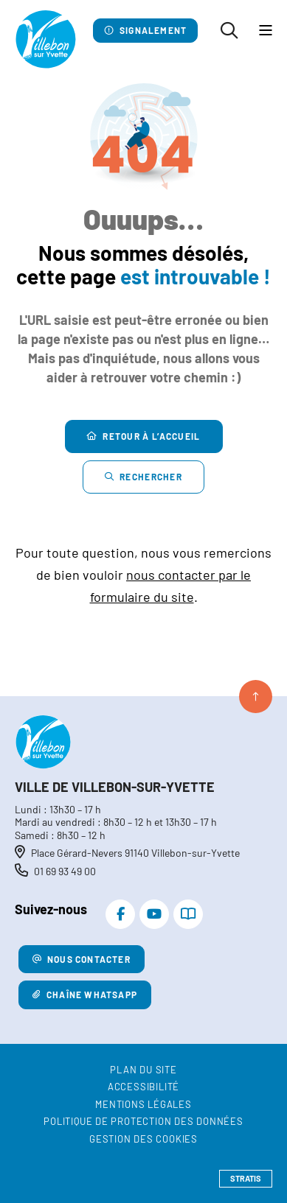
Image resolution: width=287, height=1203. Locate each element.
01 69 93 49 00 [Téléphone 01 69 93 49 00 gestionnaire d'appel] (65, 871)
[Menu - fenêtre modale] (265, 31)
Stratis (245, 1178)
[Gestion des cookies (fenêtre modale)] (143, 1139)
